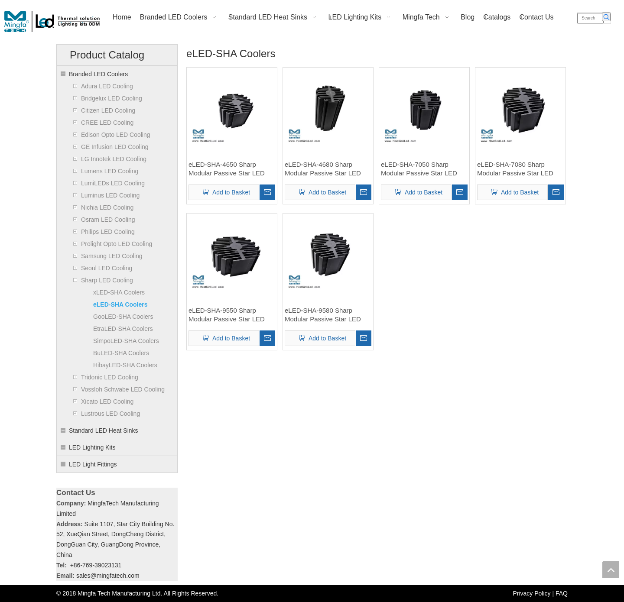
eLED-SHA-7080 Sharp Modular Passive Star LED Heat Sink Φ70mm (515, 169)
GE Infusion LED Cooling (115, 146)
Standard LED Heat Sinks (103, 430)
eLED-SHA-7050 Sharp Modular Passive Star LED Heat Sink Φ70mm (419, 169)
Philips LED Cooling (108, 231)
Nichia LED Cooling (107, 207)
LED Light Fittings (93, 464)
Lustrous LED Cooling (110, 413)
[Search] (590, 18)
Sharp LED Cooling (107, 280)
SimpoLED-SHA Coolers (126, 340)
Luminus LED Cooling (110, 195)
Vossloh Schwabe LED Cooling (123, 389)
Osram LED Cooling (108, 219)
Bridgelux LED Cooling (111, 98)
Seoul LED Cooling (106, 268)
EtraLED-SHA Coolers (123, 328)
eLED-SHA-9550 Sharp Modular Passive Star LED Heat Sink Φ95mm (226, 315)
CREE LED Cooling (107, 122)
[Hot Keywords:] (606, 17)
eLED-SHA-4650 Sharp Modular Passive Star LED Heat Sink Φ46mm (226, 169)
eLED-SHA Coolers (120, 304)
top (610, 569)
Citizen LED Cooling (108, 110)
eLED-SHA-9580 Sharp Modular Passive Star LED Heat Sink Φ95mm (323, 315)
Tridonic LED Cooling (109, 377)
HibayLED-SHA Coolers (125, 365)
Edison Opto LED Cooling (115, 134)
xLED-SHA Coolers (119, 292)
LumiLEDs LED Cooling (113, 183)
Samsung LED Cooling (112, 255)
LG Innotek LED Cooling (113, 158)
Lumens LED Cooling (109, 171)
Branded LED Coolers (98, 74)
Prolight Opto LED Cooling (116, 243)
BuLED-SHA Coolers (121, 353)
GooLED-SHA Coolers (123, 316)
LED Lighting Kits (92, 447)
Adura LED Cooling (107, 86)
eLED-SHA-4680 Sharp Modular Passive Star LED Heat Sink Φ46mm (323, 169)
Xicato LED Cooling (107, 401)
